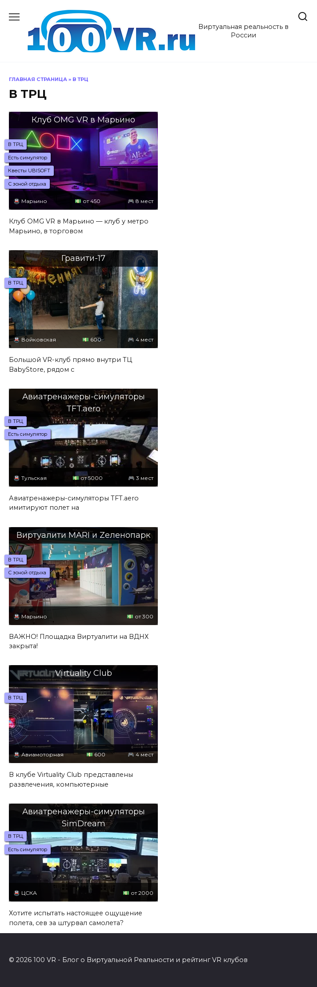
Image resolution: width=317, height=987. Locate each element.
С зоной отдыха (27, 184)
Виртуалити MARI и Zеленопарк (83, 535)
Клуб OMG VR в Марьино (83, 120)
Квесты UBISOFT (29, 170)
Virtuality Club (83, 673)
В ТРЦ (15, 144)
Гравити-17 (83, 258)
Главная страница (38, 79)
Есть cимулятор (27, 157)
